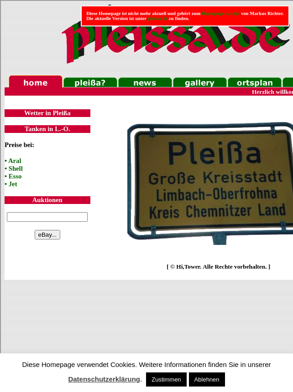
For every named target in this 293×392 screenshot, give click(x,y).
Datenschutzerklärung (104, 379)
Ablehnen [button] (207, 379)
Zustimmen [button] (166, 379)
